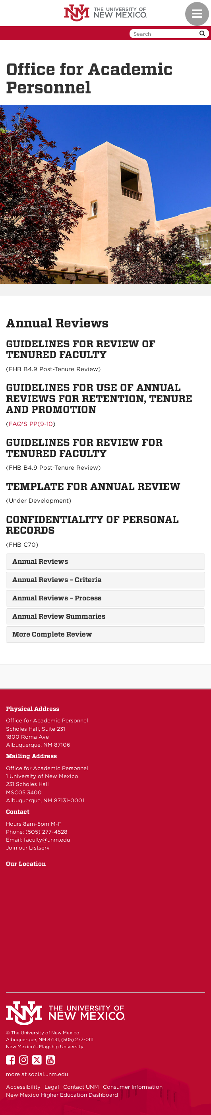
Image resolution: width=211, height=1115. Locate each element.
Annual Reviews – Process (56, 598)
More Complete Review (52, 634)
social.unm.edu (48, 1074)
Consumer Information (133, 1087)
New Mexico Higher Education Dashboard (62, 1095)
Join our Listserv (28, 847)
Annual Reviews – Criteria (56, 580)
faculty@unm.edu (47, 839)
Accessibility (23, 1087)
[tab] (105, 561)
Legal (52, 1087)
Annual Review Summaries (58, 616)
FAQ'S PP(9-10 (31, 424)
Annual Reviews (40, 561)
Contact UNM (81, 1087)
